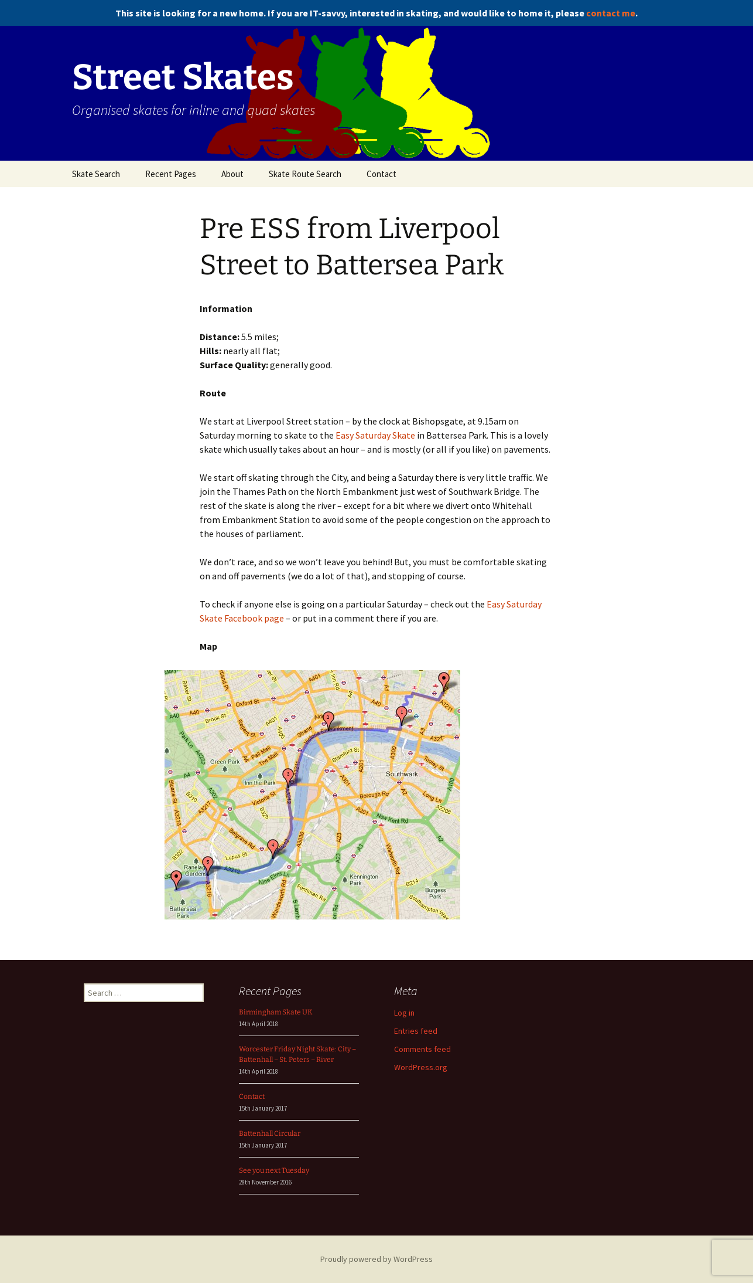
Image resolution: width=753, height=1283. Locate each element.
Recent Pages (170, 173)
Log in (404, 1012)
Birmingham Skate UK (276, 1012)
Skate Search (96, 173)
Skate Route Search (305, 173)
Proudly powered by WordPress (376, 1259)
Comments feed (422, 1049)
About (232, 173)
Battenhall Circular (269, 1133)
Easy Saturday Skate (375, 435)
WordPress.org (420, 1067)
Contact (381, 173)
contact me (610, 13)
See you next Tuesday (274, 1170)
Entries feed (415, 1031)
